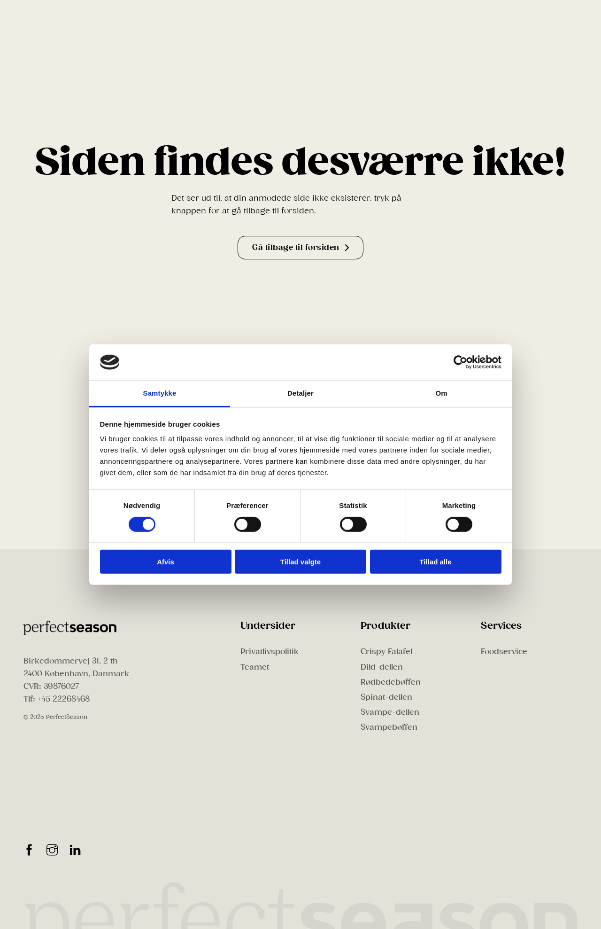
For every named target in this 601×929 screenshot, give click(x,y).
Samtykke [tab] (160, 393)
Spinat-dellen (386, 697)
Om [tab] (441, 393)
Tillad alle (435, 562)
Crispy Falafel (386, 651)
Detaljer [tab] (300, 393)
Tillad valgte (300, 562)
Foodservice (504, 651)
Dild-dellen (382, 667)
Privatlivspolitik (269, 651)
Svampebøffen (389, 727)
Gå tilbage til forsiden (300, 247)
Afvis (165, 562)
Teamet (254, 667)
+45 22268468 (64, 699)
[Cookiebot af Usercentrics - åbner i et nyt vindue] (460, 362)
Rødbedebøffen (391, 682)
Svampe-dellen (390, 712)
